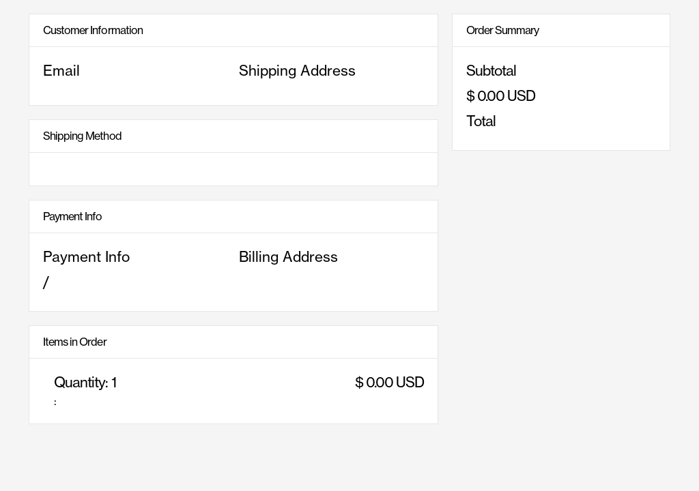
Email (61, 70)
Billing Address (288, 256)
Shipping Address (297, 70)
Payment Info (86, 256)
